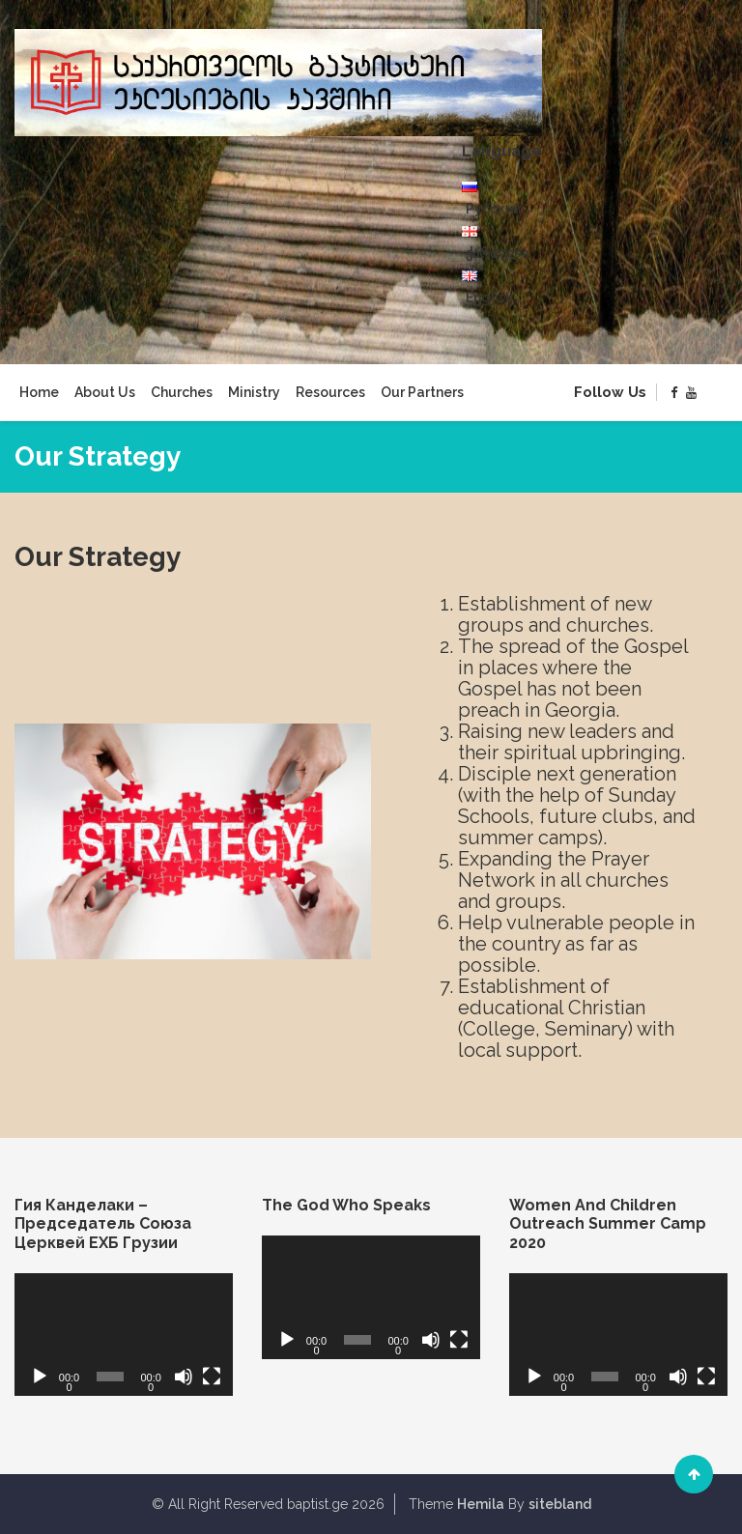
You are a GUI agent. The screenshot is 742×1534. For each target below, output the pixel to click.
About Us (104, 392)
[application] (123, 1334)
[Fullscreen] (211, 1376)
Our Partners (422, 392)
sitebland (559, 1504)
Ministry (254, 392)
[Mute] (183, 1376)
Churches (182, 392)
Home (39, 392)
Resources (330, 392)
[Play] (39, 1376)
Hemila (480, 1504)
